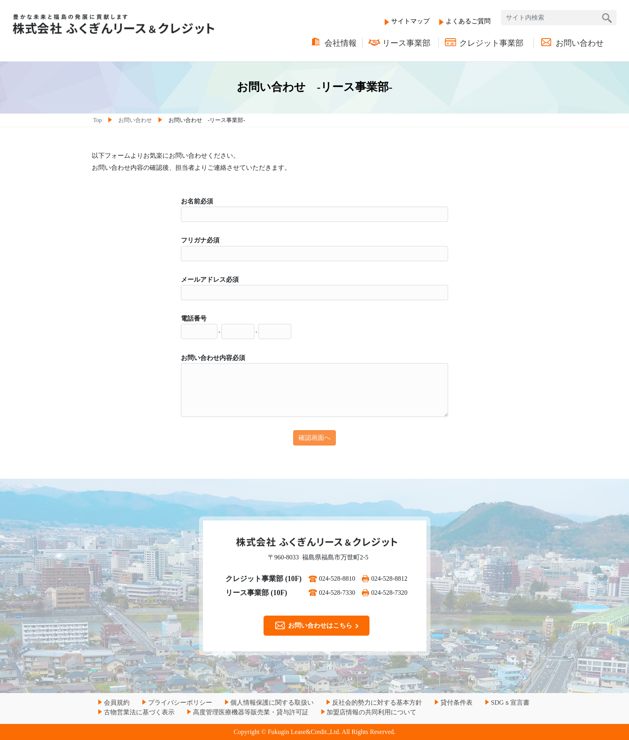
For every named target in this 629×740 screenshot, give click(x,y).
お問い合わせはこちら (316, 625)
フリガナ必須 (200, 240)
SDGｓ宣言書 (510, 702)
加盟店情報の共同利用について (371, 712)
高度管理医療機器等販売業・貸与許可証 (250, 712)
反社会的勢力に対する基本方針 (377, 702)
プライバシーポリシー (180, 702)
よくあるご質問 (468, 21)
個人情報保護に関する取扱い (272, 702)
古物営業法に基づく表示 (139, 712)
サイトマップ (410, 21)
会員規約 (117, 702)
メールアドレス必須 (210, 279)
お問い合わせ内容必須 (213, 357)
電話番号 (194, 318)
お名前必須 (197, 201)
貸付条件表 (456, 702)
